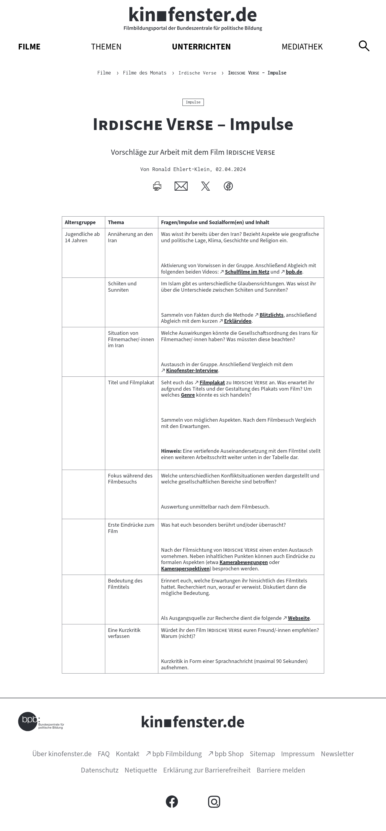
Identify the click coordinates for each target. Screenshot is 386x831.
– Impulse (257, 72)
